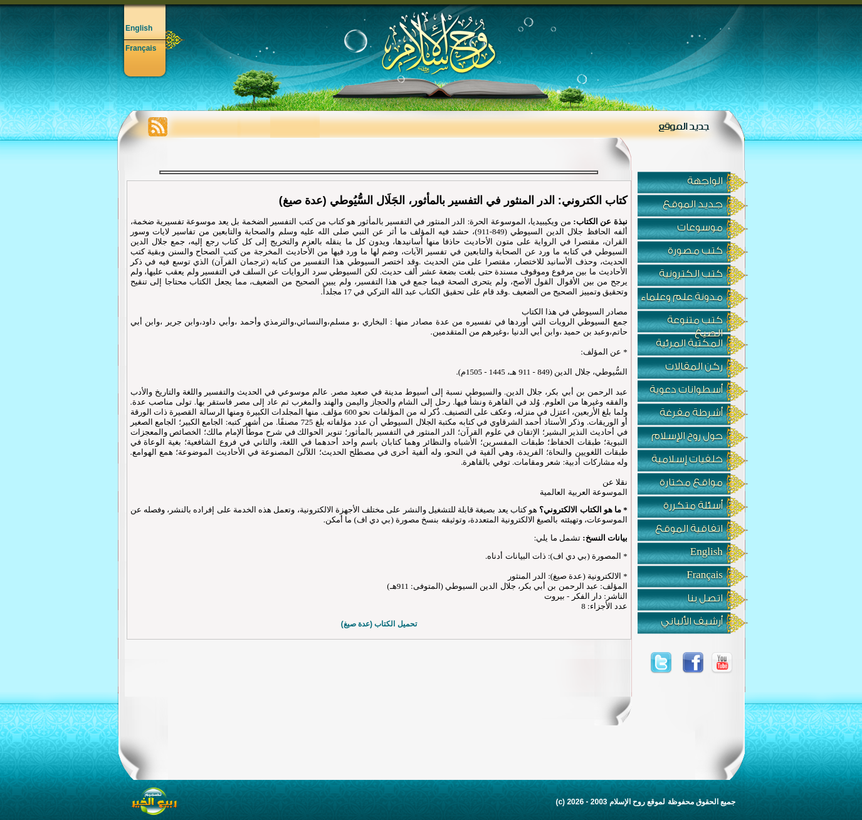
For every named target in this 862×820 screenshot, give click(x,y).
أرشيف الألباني (692, 621)
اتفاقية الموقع (689, 528)
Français (140, 48)
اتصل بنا (705, 598)
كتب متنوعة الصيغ (695, 323)
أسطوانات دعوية (686, 389)
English (138, 28)
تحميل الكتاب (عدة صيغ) (379, 624)
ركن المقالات (694, 366)
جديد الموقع (693, 204)
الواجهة (705, 181)
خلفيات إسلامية (687, 459)
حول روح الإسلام (687, 436)
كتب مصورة (695, 250)
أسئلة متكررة (693, 505)
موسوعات (700, 227)
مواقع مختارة (691, 482)
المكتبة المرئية (689, 343)
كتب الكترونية (691, 273)
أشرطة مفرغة (691, 412)
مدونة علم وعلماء (682, 297)
